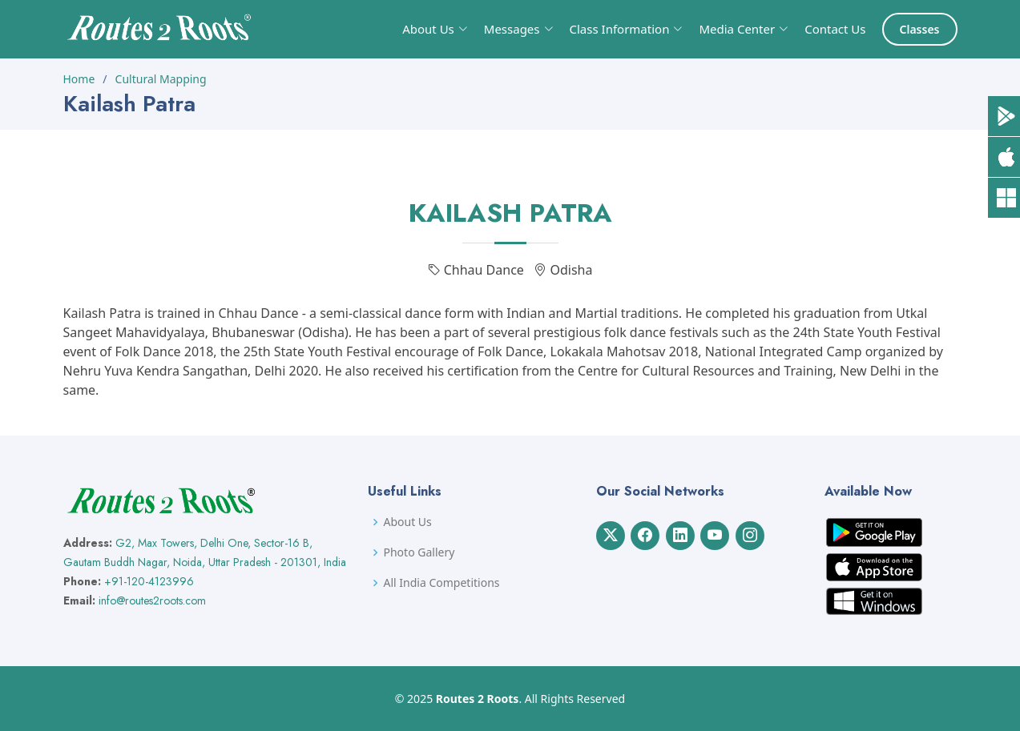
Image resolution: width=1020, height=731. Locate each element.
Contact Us (834, 29)
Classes (920, 29)
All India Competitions (442, 582)
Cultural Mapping (161, 78)
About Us (408, 522)
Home (79, 78)
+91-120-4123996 (149, 581)
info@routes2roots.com (152, 600)
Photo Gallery (419, 552)
